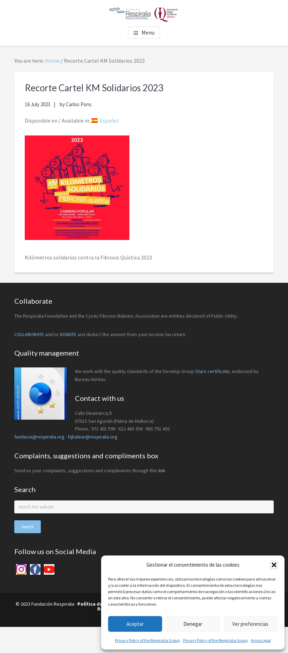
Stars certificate (212, 371)
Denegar (192, 624)
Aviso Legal (261, 640)
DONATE (68, 334)
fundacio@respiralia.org (39, 437)
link (161, 470)
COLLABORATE (29, 334)
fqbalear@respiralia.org (93, 437)
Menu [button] (148, 32)
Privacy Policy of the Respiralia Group (147, 640)
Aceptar (135, 624)
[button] (274, 564)
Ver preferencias (250, 624)
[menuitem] (105, 120)
